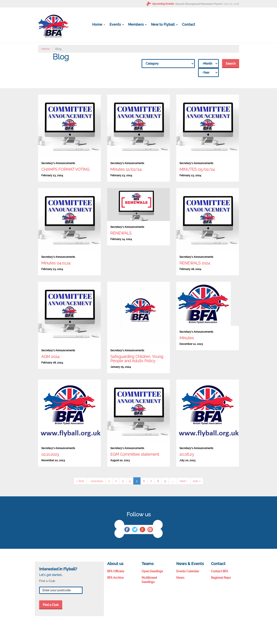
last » (197, 481)
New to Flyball (164, 24)
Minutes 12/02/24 (126, 169)
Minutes (186, 338)
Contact (188, 24)
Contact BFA (219, 571)
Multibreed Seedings (149, 580)
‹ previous (96, 481)
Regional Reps (221, 577)
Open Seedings (152, 571)
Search (231, 63)
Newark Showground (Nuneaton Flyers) (198, 3)
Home (98, 24)
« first (80, 481)
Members (137, 24)
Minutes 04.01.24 (55, 263)
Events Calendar (187, 571)
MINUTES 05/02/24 (197, 169)
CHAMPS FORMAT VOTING (65, 169)
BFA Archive (115, 577)
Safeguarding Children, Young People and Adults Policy (136, 358)
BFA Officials (115, 571)
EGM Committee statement (134, 454)
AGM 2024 (50, 356)
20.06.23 (186, 454)
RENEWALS (121, 233)
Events (117, 24)
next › (184, 481)
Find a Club (51, 605)
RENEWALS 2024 (194, 263)
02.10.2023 (50, 454)
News (180, 577)
